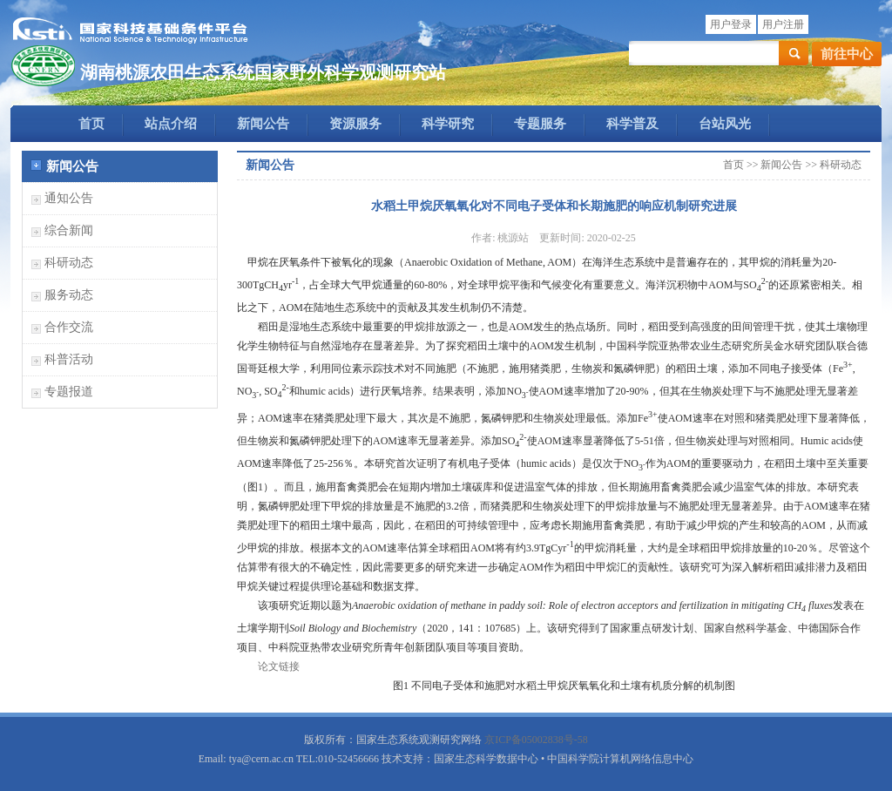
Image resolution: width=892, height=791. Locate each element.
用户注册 (783, 24)
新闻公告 (263, 124)
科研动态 (68, 262)
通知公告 (68, 198)
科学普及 (632, 124)
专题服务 (540, 124)
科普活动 (68, 359)
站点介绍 (171, 124)
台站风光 (725, 124)
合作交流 (68, 327)
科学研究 (448, 124)
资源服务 (355, 124)
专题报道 (68, 391)
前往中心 (847, 54)
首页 (91, 124)
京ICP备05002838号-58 (536, 740)
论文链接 (279, 666)
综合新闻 (68, 230)
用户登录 (731, 24)
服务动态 (68, 294)
